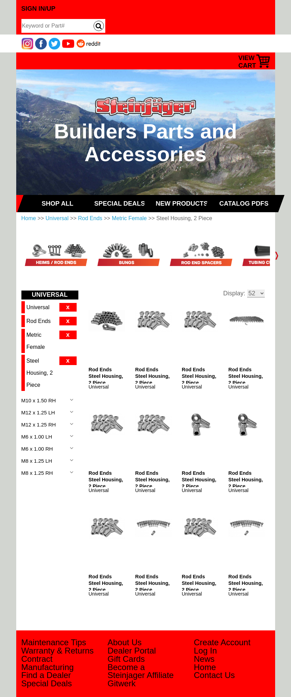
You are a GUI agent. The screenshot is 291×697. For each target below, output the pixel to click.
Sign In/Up (38, 8)
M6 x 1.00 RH (37, 449)
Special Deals (46, 683)
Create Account (222, 642)
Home (28, 218)
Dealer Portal (132, 650)
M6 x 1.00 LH (36, 437)
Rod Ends (90, 218)
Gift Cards (126, 659)
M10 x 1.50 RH (38, 400)
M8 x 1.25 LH (36, 461)
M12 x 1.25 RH (38, 425)
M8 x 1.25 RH (37, 473)
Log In (205, 650)
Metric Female (129, 218)
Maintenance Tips (53, 642)
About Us (125, 642)
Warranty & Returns (57, 650)
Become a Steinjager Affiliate (141, 671)
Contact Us (214, 675)
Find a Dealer (46, 675)
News (204, 659)
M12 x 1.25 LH (38, 412)
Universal (57, 218)
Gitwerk (122, 683)
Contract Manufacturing (47, 663)
